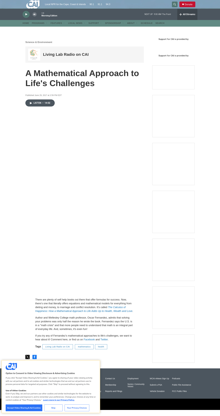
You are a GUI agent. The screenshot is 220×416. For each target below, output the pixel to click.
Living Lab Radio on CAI (66, 60)
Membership (110, 391)
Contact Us (110, 385)
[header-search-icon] (176, 7)
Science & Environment (38, 48)
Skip (53, 408)
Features (56, 29)
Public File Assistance (181, 391)
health (101, 353)
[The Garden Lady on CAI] (173, 122)
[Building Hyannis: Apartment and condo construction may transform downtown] (173, 355)
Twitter (104, 345)
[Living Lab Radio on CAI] (34, 61)
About (131, 29)
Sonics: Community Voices (136, 391)
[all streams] (187, 20)
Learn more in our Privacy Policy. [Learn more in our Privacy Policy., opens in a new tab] (59, 400)
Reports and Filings (113, 397)
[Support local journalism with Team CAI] (173, 83)
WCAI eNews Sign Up (159, 385)
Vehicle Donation (157, 397)
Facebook (89, 345)
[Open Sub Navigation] (47, 29)
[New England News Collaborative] (173, 314)
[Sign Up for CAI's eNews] (173, 170)
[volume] (34, 20)
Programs (38, 29)
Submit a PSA (156, 391)
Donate (190, 7)
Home (26, 29)
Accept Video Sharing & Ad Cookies (24, 408)
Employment (132, 385)
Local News (75, 29)
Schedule (147, 29)
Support (94, 29)
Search (159, 29)
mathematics (84, 353)
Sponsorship (113, 29)
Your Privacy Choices (77, 408)
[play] (26, 20)
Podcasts (176, 385)
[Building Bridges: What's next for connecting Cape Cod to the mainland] (173, 266)
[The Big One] (173, 218)
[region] (50, 386)
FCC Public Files (179, 397)
